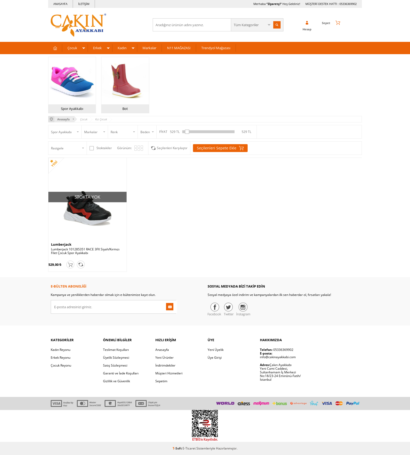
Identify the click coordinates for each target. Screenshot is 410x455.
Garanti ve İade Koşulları (121, 373)
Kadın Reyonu (60, 349)
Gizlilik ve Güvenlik (116, 381)
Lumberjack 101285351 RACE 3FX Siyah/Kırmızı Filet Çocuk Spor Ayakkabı (85, 251)
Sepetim (161, 381)
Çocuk (72, 48)
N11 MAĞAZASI (179, 48)
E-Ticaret (189, 448)
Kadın (122, 48)
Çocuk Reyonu (61, 365)
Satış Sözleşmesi (115, 365)
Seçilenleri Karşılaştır (172, 148)
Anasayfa (162, 349)
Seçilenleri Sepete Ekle (220, 148)
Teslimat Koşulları (116, 349)
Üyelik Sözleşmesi (116, 357)
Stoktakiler (100, 148)
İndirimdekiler (165, 365)
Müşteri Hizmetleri (169, 373)
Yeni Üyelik (216, 349)
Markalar (149, 48)
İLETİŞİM (83, 4)
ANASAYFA (60, 4)
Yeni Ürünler (164, 357)
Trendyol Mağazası (215, 48)
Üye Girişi (215, 357)
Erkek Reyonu (60, 357)
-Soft (178, 448)
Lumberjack (61, 244)
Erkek (97, 48)
